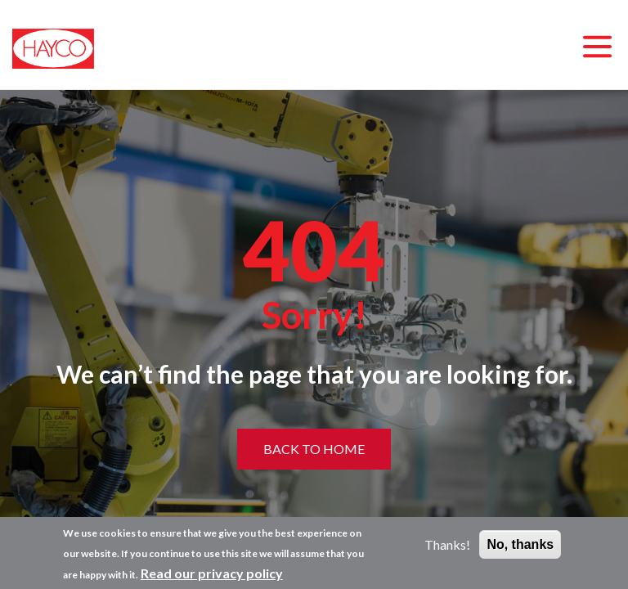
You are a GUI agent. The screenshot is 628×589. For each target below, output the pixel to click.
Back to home (314, 448)
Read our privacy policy (212, 573)
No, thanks (520, 544)
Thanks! (447, 544)
